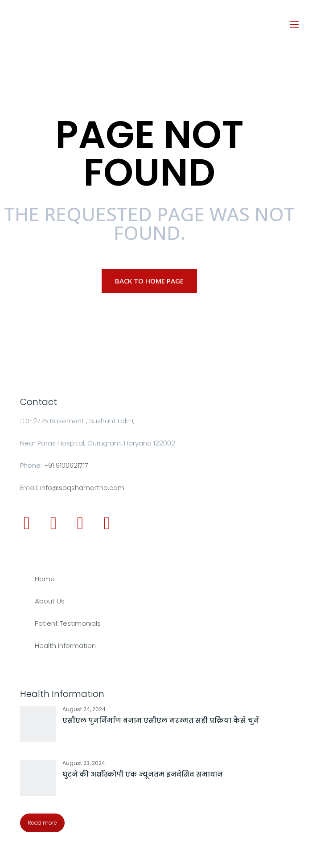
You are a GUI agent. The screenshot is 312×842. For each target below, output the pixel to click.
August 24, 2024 (84, 709)
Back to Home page (149, 280)
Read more (42, 822)
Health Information (65, 645)
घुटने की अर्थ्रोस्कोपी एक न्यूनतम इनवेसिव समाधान (142, 774)
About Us (50, 601)
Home (45, 578)
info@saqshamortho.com (82, 487)
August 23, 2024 (83, 763)
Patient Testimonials (68, 623)
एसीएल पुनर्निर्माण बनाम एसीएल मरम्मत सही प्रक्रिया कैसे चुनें (160, 720)
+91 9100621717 (66, 465)
